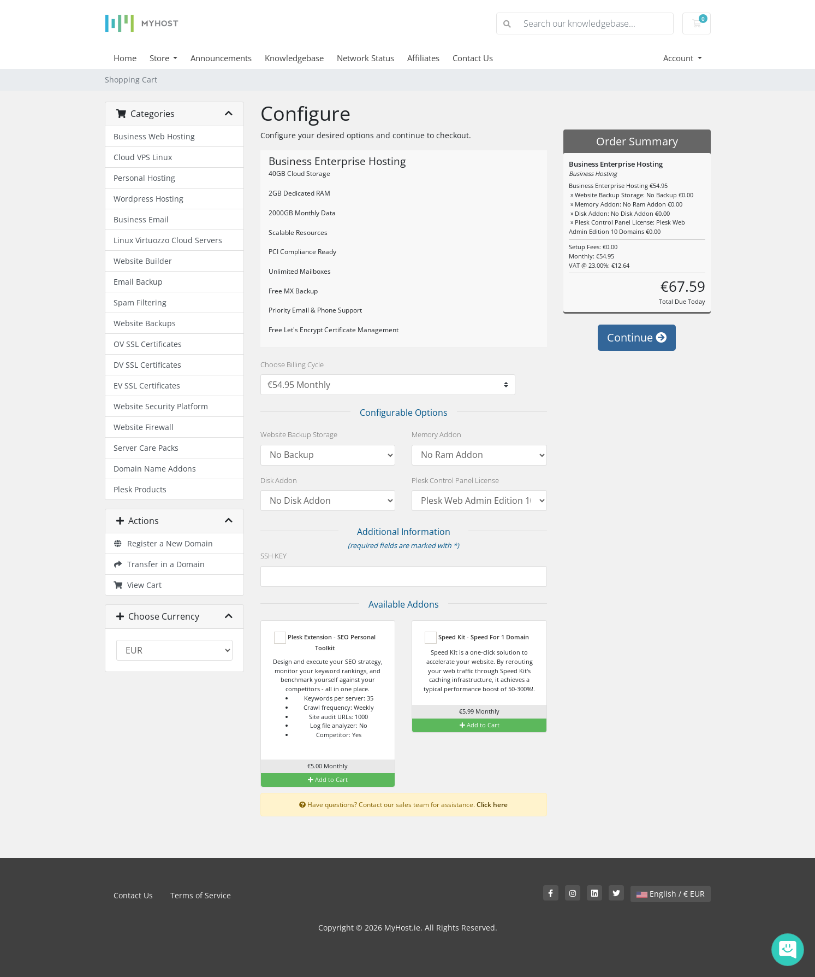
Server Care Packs (146, 448)
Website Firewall (144, 427)
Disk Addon (278, 480)
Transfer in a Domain (159, 564)
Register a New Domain (163, 543)
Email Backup (138, 281)
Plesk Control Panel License (455, 480)
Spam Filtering (140, 302)
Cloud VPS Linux (143, 157)
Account (679, 57)
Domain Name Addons (155, 468)
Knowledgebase (294, 57)
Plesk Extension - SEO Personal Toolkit (325, 642)
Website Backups (145, 323)
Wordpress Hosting (148, 198)
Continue (637, 337)
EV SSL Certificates (147, 385)
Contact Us (473, 57)
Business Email (141, 219)
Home (125, 57)
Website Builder (143, 261)
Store (160, 57)
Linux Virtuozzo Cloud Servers (168, 240)
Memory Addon (436, 434)
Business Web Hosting (154, 136)
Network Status (365, 57)
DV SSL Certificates (147, 365)
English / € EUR (670, 893)
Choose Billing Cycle (292, 364)
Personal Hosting (144, 178)
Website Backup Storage (298, 434)
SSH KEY (273, 556)
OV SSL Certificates (148, 344)
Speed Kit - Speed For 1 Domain (477, 638)
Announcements (221, 57)
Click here (492, 804)
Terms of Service (200, 895)
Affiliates (423, 57)
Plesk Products (140, 489)
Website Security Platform (161, 406)
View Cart (138, 585)
